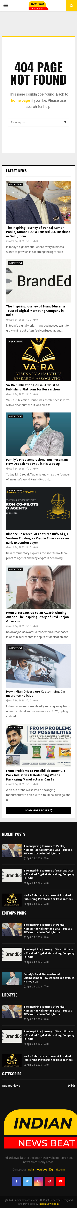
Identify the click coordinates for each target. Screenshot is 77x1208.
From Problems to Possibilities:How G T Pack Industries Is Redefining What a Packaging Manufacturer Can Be (36, 775)
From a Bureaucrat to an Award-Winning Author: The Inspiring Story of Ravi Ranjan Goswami (37, 617)
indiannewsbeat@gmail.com (46, 1169)
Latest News (16, 170)
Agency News (15, 184)
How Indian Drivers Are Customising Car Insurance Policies (36, 694)
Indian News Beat (49, 1203)
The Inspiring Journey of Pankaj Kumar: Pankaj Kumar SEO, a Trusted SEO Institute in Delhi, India (38, 232)
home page (20, 100)
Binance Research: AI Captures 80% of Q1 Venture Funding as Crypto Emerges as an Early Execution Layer (37, 538)
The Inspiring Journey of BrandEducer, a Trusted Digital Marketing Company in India (35, 311)
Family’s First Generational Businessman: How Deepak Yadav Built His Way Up (37, 462)
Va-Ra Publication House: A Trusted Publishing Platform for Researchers (33, 387)
